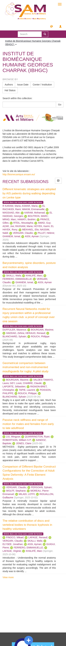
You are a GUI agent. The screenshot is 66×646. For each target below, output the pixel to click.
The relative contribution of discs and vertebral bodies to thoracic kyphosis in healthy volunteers (27, 525)
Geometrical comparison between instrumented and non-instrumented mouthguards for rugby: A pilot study (25, 367)
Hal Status (10, 90)
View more (8, 577)
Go (59, 104)
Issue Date (22, 84)
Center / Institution (42, 84)
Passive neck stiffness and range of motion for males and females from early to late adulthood (28, 424)
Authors (9, 84)
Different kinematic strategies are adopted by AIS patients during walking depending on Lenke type (29, 193)
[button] (51, 26)
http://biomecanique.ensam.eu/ (19, 174)
